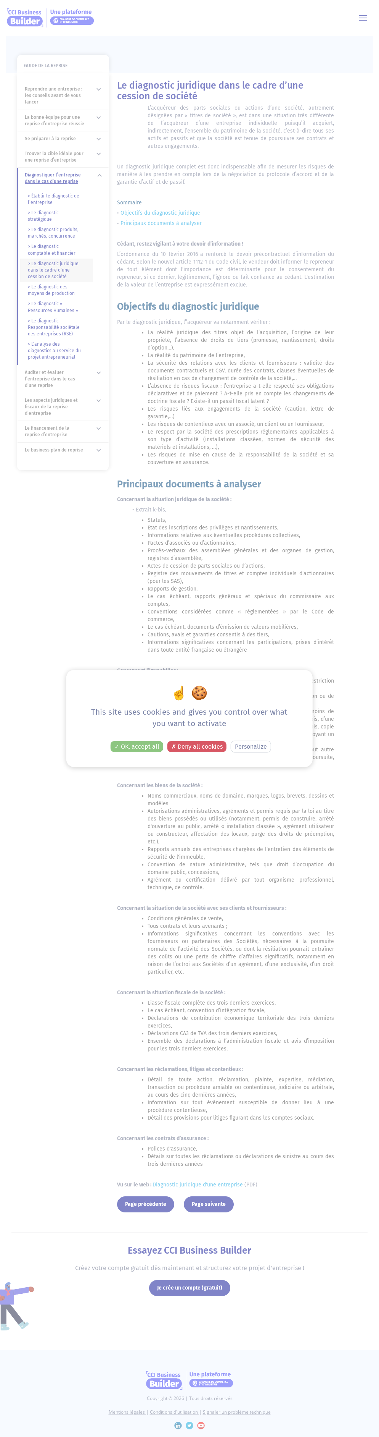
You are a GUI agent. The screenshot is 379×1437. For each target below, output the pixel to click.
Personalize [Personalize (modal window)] (251, 746)
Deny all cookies (197, 746)
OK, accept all (136, 746)
